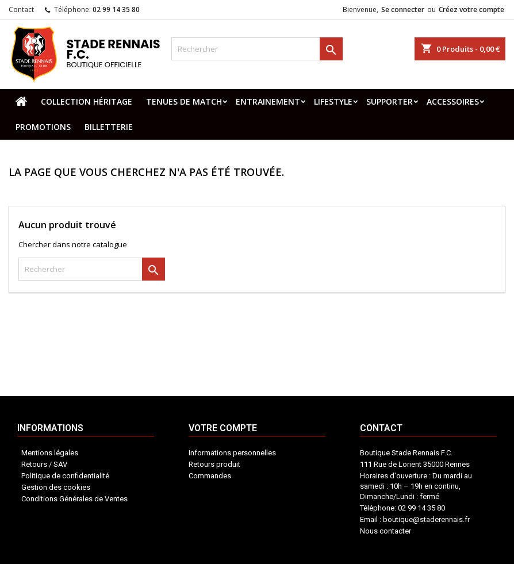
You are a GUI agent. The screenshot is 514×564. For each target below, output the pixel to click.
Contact (21, 9)
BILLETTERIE (109, 126)
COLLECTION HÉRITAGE (86, 101)
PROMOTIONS (43, 126)
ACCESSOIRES (453, 101)
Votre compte (253, 503)
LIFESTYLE (333, 101)
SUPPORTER (389, 101)
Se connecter (402, 9)
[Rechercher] (257, 48)
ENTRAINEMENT (268, 101)
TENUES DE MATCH (184, 101)
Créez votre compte (471, 9)
